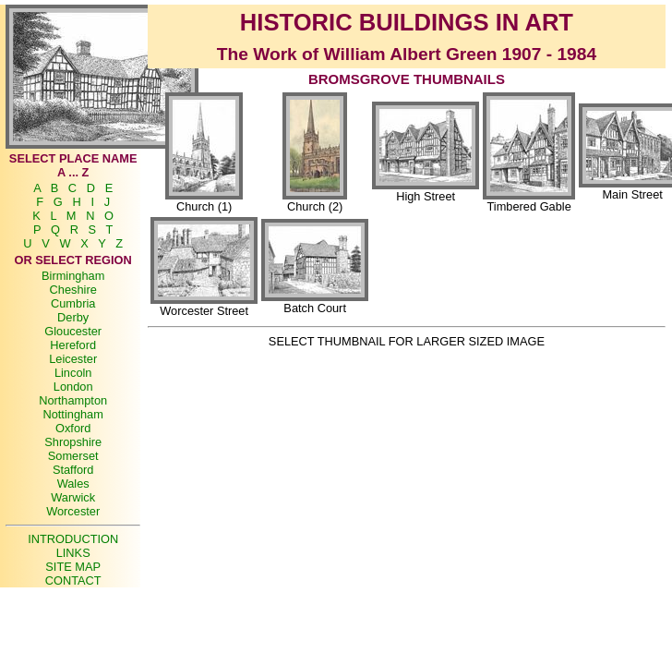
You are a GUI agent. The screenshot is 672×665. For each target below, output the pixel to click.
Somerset (73, 456)
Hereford (73, 345)
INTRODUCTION (73, 539)
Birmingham (73, 276)
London (73, 386)
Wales (73, 483)
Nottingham (72, 414)
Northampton (73, 400)
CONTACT (73, 580)
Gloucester (73, 331)
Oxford (72, 428)
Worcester (73, 511)
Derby (73, 317)
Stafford (73, 470)
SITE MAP (73, 567)
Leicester (73, 359)
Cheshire (73, 289)
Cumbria (73, 303)
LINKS (73, 553)
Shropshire (73, 442)
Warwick (73, 497)
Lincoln (73, 373)
